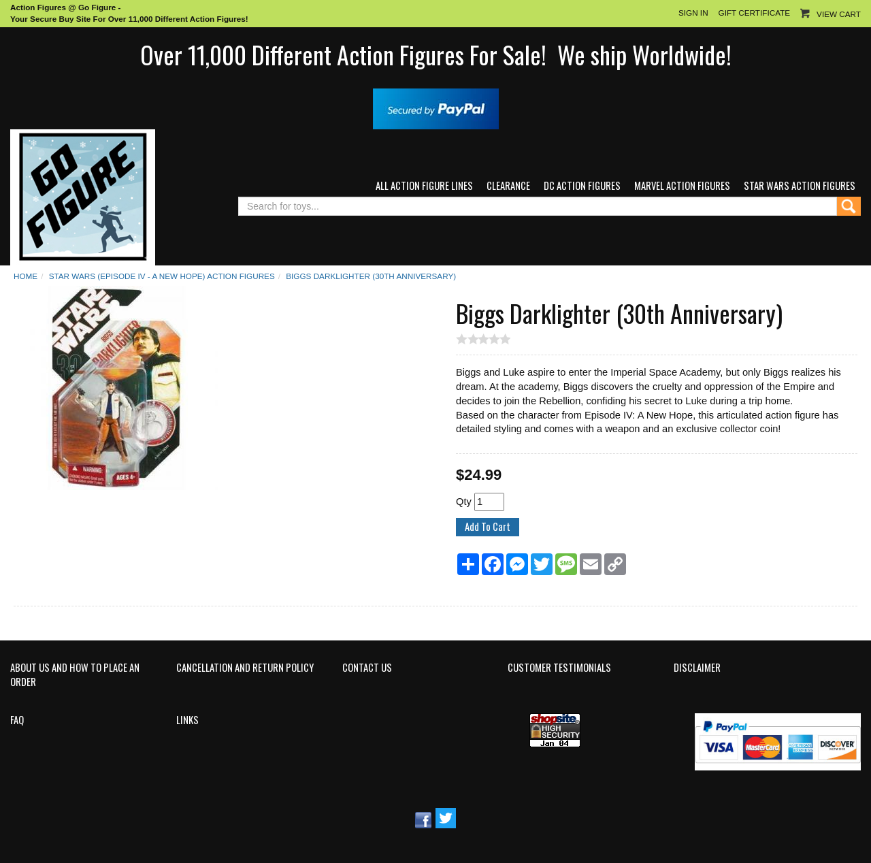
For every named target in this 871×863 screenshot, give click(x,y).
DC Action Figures (582, 185)
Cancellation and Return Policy (245, 667)
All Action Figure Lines (424, 185)
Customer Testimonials (559, 667)
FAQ (17, 720)
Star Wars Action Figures (799, 185)
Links (187, 720)
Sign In (693, 12)
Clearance (508, 185)
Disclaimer (697, 667)
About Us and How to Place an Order (74, 675)
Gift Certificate (754, 12)
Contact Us (367, 667)
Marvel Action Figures (682, 185)
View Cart (839, 14)
